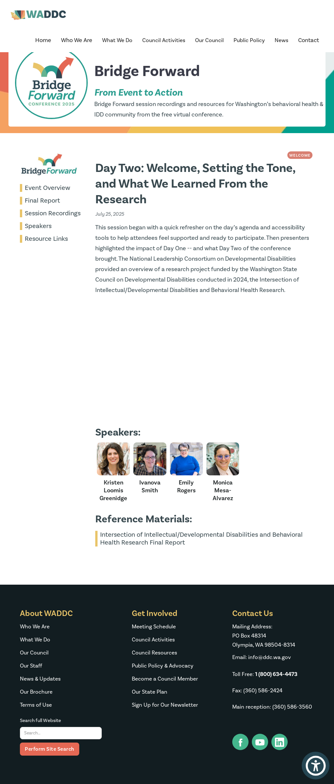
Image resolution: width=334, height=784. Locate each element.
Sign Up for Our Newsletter (165, 705)
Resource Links (46, 239)
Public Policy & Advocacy (162, 665)
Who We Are (35, 626)
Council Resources (154, 652)
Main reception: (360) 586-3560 (272, 707)
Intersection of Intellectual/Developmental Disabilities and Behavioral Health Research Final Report (201, 538)
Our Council (34, 652)
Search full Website (40, 720)
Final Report (42, 201)
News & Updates (40, 679)
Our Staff (31, 665)
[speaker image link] (113, 472)
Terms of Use (36, 705)
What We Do (35, 639)
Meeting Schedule (154, 626)
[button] (76, 40)
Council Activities (153, 639)
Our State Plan (149, 692)
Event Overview (47, 188)
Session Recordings (53, 213)
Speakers (38, 226)
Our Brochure (36, 692)
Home (43, 40)
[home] (38, 17)
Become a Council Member (165, 679)
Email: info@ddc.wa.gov (261, 657)
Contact (308, 40)
